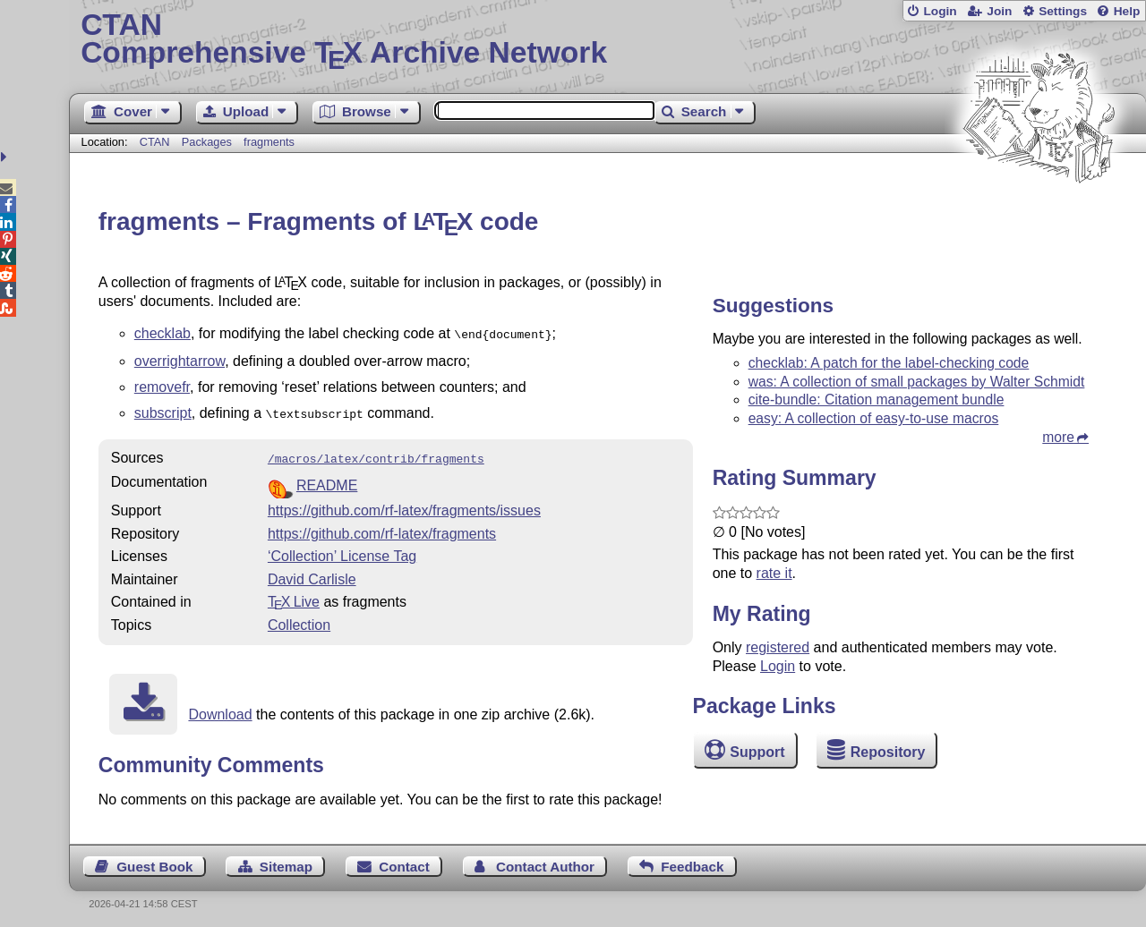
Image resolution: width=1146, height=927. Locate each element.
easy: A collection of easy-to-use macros (873, 418)
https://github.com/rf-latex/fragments (382, 528)
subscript (163, 411)
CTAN (155, 142)
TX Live (294, 596)
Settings (1063, 11)
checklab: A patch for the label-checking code (889, 362)
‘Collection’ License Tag (342, 550)
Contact (404, 861)
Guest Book (154, 861)
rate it (774, 573)
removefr (162, 385)
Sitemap (286, 861)
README (326, 480)
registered (777, 647)
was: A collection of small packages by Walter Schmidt (916, 381)
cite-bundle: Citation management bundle (876, 399)
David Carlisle (312, 574)
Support (757, 752)
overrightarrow (179, 359)
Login (939, 11)
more (1058, 437)
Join (999, 11)
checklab (162, 333)
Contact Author (545, 861)
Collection (299, 619)
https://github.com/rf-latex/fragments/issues (404, 505)
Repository (888, 752)
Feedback (692, 861)
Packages (208, 142)
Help (1127, 11)
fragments (269, 142)
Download (220, 709)
